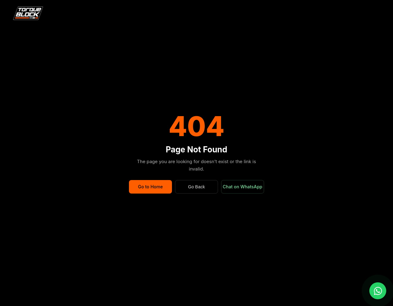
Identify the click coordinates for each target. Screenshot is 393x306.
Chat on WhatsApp (243, 186)
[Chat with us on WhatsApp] (377, 290)
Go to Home (150, 186)
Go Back (196, 186)
